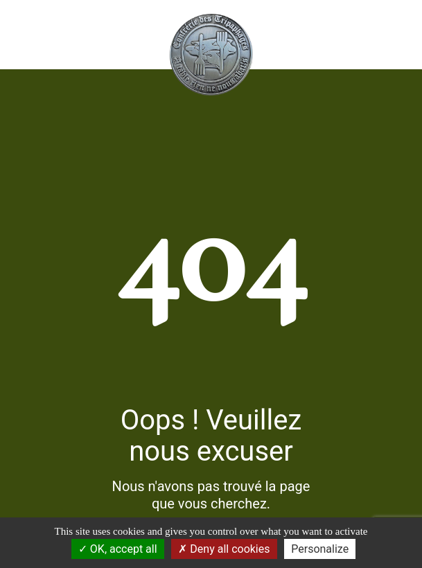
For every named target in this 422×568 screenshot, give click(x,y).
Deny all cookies (224, 549)
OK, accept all (117, 549)
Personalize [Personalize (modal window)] (320, 549)
